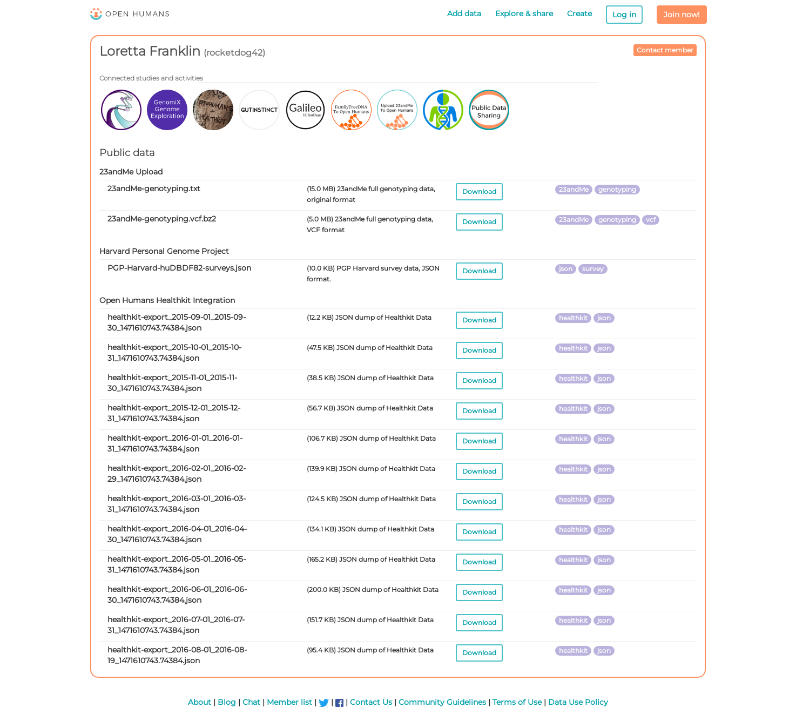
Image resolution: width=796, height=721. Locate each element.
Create (579, 13)
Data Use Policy (578, 702)
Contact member (665, 50)
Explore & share (524, 13)
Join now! (682, 14)
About (199, 702)
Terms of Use (517, 702)
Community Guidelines (442, 702)
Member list (289, 702)
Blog (227, 702)
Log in (624, 14)
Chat (251, 702)
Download (479, 191)
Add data (464, 13)
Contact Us (371, 702)
